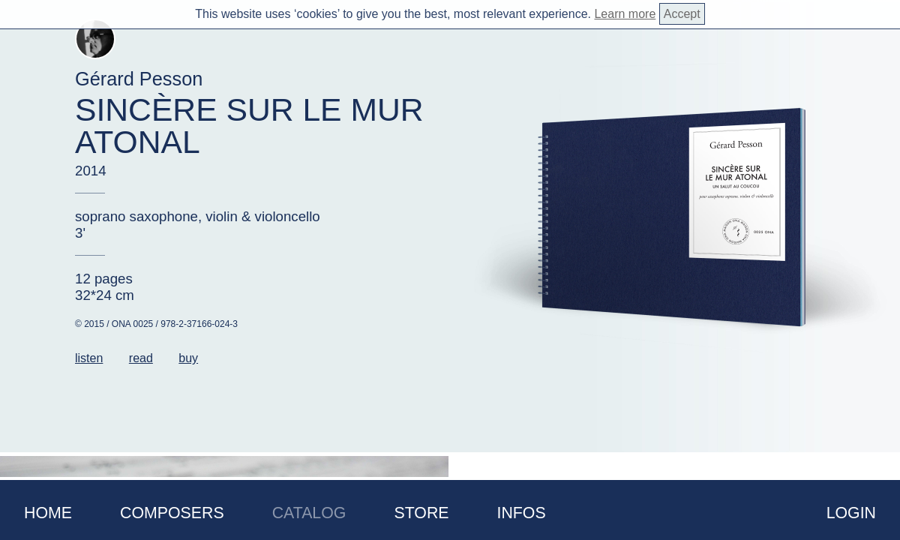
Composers (172, 513)
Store (421, 513)
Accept (682, 14)
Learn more (625, 14)
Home (48, 513)
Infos (521, 513)
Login (851, 513)
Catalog (309, 513)
